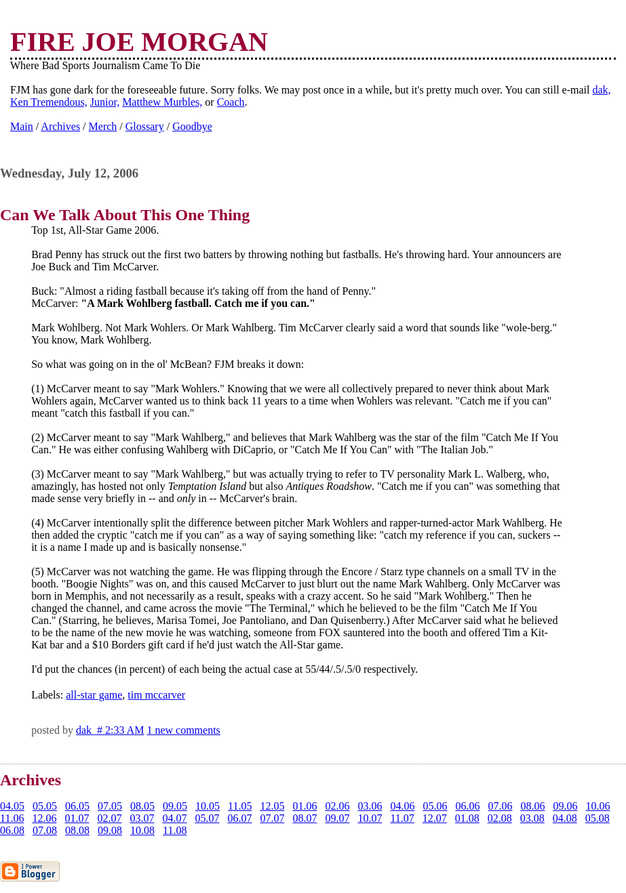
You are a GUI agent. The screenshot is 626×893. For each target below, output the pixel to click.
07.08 (45, 830)
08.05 (142, 806)
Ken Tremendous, (48, 102)
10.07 (369, 818)
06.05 (77, 806)
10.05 (207, 806)
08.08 (77, 830)
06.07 (239, 818)
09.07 (337, 818)
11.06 (12, 818)
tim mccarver (156, 695)
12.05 (272, 806)
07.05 (110, 806)
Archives (60, 126)
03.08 (532, 818)
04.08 (565, 818)
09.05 (175, 806)
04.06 (402, 806)
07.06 (500, 806)
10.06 (597, 806)
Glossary (144, 126)
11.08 (175, 830)
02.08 (500, 818)
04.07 (174, 818)
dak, (601, 90)
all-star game (94, 695)
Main (21, 126)
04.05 (12, 806)
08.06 (532, 806)
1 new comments (183, 730)
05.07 (207, 818)
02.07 (109, 818)
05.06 (435, 806)
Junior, (104, 102)
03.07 (142, 818)
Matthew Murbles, (162, 102)
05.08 (597, 818)
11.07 (402, 818)
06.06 (467, 806)
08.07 (304, 818)
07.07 (272, 818)
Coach (231, 102)
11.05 (240, 806)
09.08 (110, 830)
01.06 (304, 806)
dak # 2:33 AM (110, 730)
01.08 (467, 818)
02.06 (337, 806)
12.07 (435, 818)
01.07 (76, 818)
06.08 (12, 830)
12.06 (44, 818)
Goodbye (192, 126)
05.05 (45, 806)
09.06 (565, 806)
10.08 (142, 830)
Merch (103, 126)
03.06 (369, 806)
